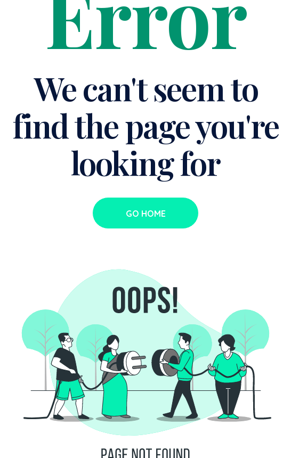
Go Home (146, 213)
